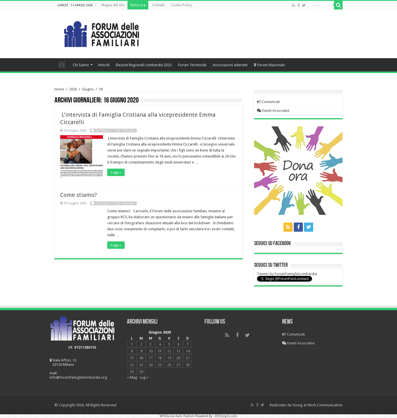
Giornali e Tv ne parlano (115, 130)
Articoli (104, 65)
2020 (73, 89)
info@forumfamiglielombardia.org (78, 377)
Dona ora (137, 5)
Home (61, 64)
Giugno (88, 89)
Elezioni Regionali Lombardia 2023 (144, 65)
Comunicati (268, 102)
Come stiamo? (78, 194)
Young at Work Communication (317, 405)
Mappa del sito (113, 5)
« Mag (132, 377)
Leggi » (116, 172)
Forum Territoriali (192, 65)
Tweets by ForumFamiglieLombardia (287, 274)
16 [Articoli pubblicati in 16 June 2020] (141, 358)
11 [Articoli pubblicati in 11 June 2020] (160, 351)
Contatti (158, 5)
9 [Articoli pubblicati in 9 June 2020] (141, 351)
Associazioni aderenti (230, 65)
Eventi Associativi (273, 110)
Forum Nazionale (269, 65)
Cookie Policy (181, 5)
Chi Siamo (81, 65)
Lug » (144, 377)
